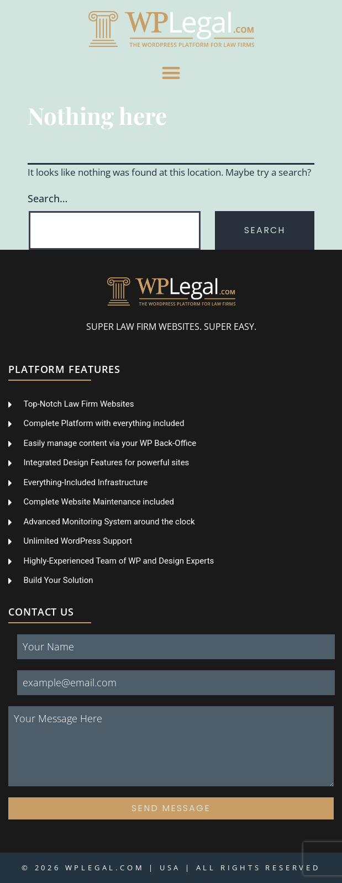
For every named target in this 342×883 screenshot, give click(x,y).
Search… (47, 198)
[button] (171, 72)
